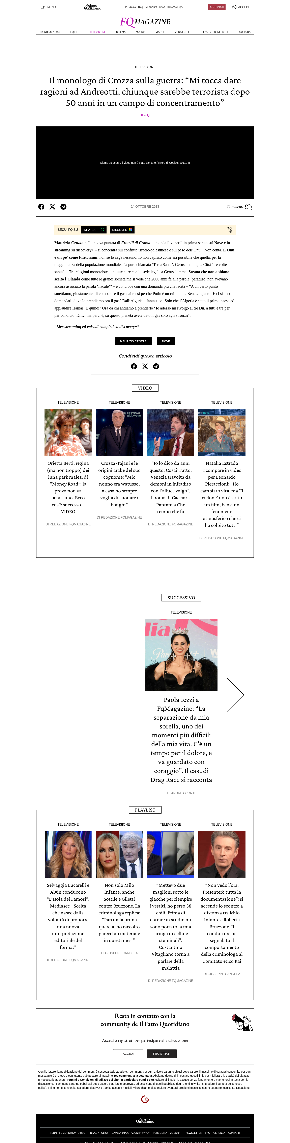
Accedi (128, 1052)
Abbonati (217, 7)
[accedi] (240, 7)
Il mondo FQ (175, 7)
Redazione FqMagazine (70, 524)
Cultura (245, 32)
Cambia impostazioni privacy (131, 1131)
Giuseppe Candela (121, 952)
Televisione (98, 32)
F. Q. (147, 115)
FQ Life (75, 32)
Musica (140, 32)
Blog (140, 7)
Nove (166, 341)
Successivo (181, 597)
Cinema (121, 32)
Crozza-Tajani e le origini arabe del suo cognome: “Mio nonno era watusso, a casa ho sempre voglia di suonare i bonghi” (119, 483)
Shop (162, 7)
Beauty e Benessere (215, 32)
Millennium (151, 7)
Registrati (161, 1052)
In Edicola (130, 7)
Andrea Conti (183, 792)
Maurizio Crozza (133, 341)
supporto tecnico (221, 1086)
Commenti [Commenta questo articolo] (239, 207)
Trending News (49, 32)
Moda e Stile (182, 32)
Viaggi (160, 32)
